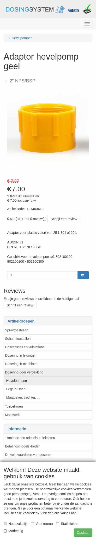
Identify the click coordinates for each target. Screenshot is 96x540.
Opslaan (83, 532)
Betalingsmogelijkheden (23, 446)
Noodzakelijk (15, 524)
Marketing (13, 531)
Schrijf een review (64, 219)
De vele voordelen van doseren (28, 455)
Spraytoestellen (16, 330)
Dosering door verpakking (24, 372)
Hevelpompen (16, 381)
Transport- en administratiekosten (30, 438)
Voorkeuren (42, 524)
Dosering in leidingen (20, 355)
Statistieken (67, 524)
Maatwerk (12, 415)
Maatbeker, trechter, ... (23, 397)
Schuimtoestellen (18, 339)
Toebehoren (14, 406)
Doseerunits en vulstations (24, 347)
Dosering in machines (21, 364)
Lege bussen (15, 389)
